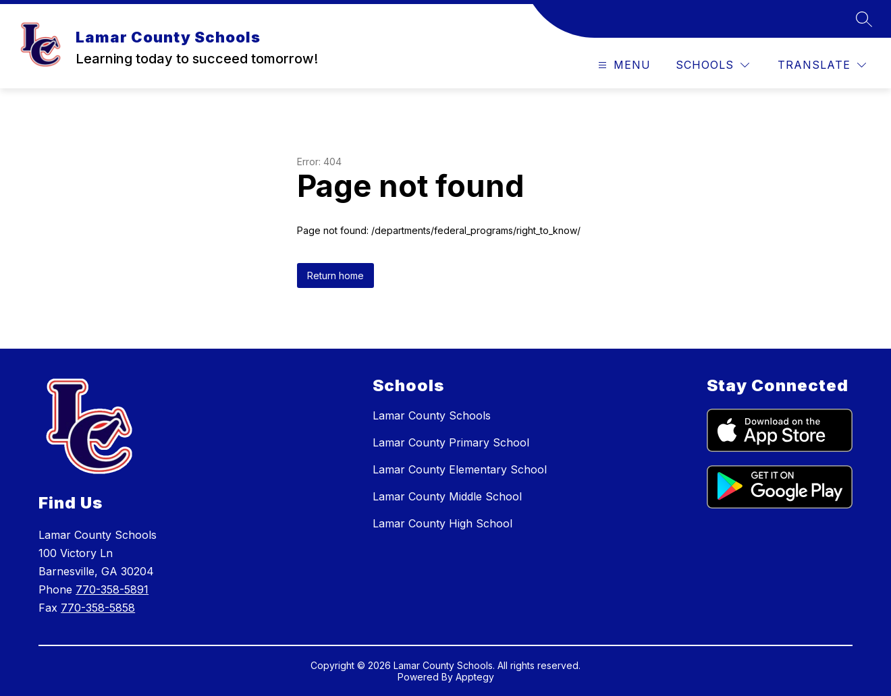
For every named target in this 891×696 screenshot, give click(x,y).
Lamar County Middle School (447, 496)
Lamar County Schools (432, 415)
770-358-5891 (112, 589)
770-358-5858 (98, 607)
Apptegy (475, 677)
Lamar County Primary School (451, 442)
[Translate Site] (821, 65)
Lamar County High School (442, 523)
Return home (335, 275)
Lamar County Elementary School (460, 469)
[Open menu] (623, 65)
